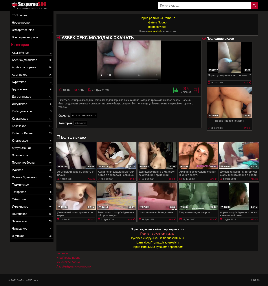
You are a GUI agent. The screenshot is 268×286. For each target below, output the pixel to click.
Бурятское (32, 82)
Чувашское (32, 228)
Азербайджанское (32, 60)
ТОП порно (19, 15)
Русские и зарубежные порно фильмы (157, 238)
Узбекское (32, 199)
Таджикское (32, 184)
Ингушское (32, 104)
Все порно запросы (25, 37)
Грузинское (32, 89)
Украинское (32, 206)
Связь (255, 280)
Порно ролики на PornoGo (157, 18)
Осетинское (32, 155)
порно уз (62, 253)
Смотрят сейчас (23, 30)
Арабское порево (32, 67)
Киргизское (32, 140)
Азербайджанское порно (73, 266)
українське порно (68, 257)
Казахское (32, 126)
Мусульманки (32, 148)
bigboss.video (157, 27)
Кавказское (32, 118)
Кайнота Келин (32, 133)
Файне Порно (157, 22)
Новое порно (21, 22)
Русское (32, 170)
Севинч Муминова (32, 177)
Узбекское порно (68, 262)
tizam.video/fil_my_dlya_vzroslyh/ (157, 242)
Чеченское (32, 221)
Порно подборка (32, 162)
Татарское (32, 192)
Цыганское (32, 214)
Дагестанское (32, 96)
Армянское (32, 74)
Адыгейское (32, 52)
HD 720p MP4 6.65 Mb (84, 115)
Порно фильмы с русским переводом (157, 247)
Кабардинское (32, 111)
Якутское (32, 236)
